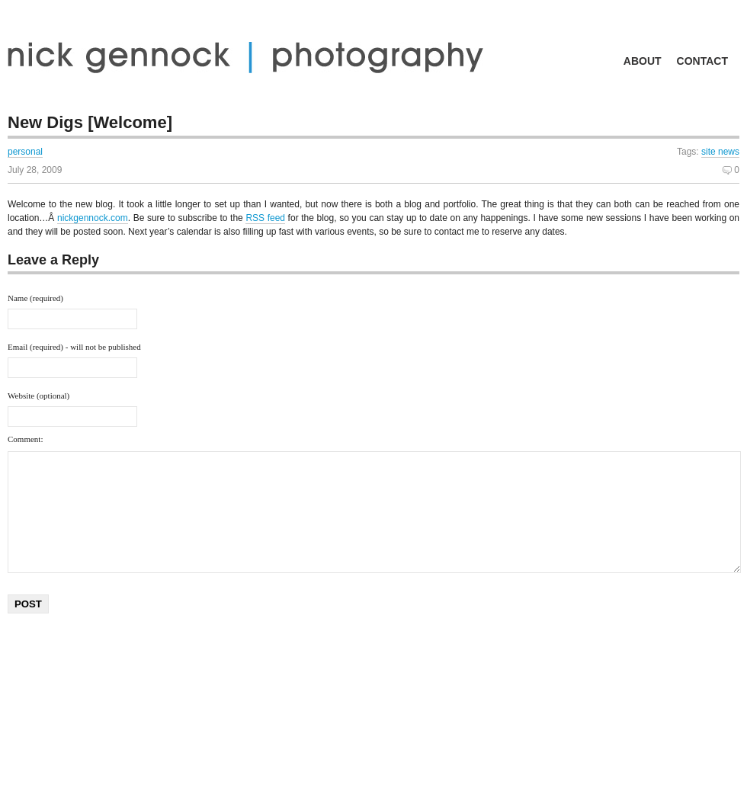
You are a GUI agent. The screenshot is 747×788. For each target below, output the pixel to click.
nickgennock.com (92, 218)
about (643, 61)
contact (702, 61)
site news (720, 151)
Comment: (25, 439)
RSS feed (265, 218)
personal (25, 151)
